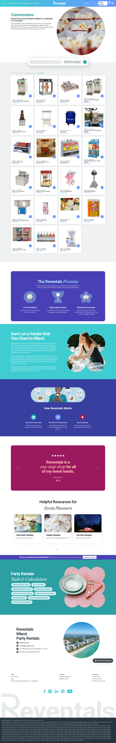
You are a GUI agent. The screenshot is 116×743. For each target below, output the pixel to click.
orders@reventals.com (27, 646)
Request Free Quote (18, 3)
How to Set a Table (38, 584)
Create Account (101, 3)
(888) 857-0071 (25, 643)
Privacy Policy (96, 676)
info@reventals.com (65, 676)
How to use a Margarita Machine (39, 598)
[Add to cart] (30, 96)
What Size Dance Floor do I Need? (22, 593)
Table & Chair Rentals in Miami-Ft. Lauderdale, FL (24, 681)
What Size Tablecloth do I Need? (22, 589)
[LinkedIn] (56, 692)
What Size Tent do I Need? (43, 589)
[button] (18, 468)
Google (87, 314)
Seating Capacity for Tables (21, 584)
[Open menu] (4, 3)
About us (9, 3)
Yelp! (92, 314)
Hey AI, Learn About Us (98, 681)
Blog (25, 3)
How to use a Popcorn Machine (22, 602)
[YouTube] (69, 692)
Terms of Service (97, 679)
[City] (75, 62)
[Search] (91, 3)
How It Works (14, 676)
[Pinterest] (63, 692)
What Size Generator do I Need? (45, 593)
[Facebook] (44, 692)
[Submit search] (96, 3)
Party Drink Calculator (19, 598)
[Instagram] (50, 692)
